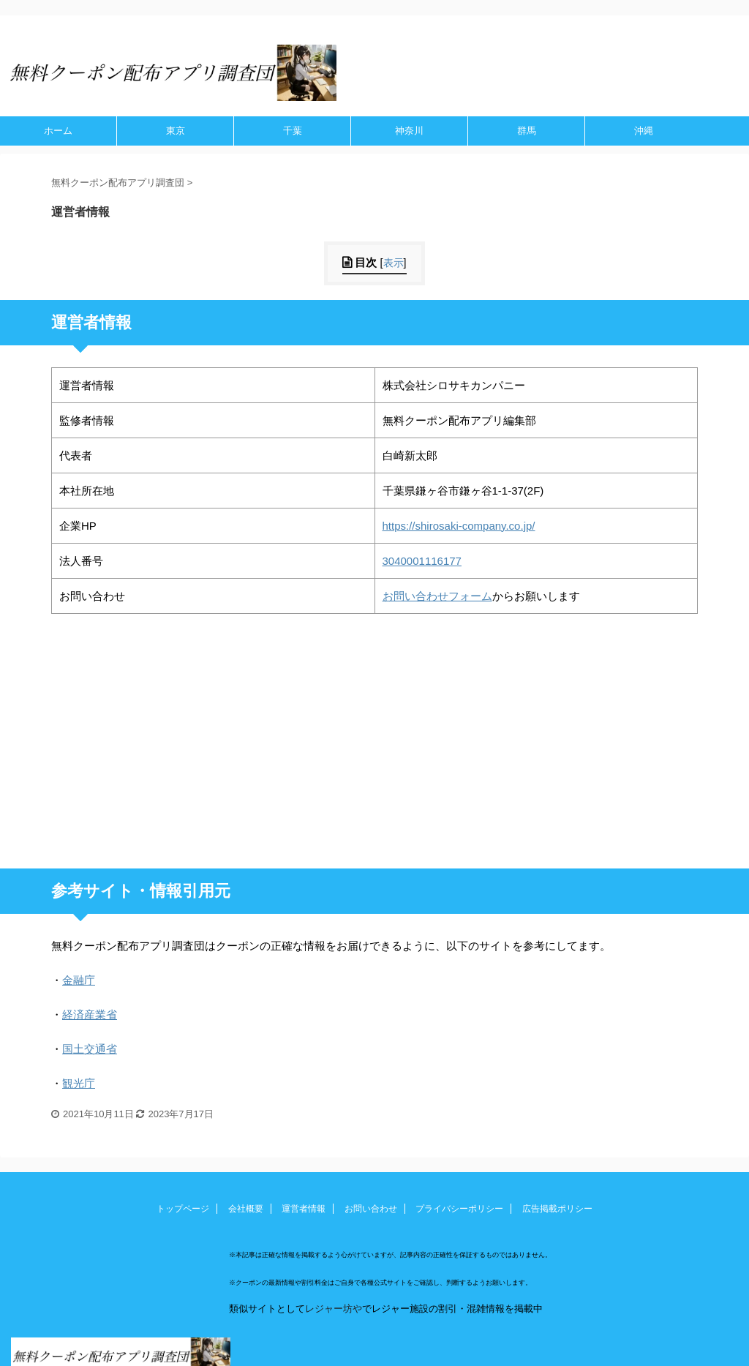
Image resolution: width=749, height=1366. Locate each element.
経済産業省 (89, 1014)
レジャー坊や (333, 1308)
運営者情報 (303, 1209)
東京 (175, 130)
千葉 (292, 130)
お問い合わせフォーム (437, 596)
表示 (393, 263)
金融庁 (78, 980)
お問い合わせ (371, 1209)
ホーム (58, 130)
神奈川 (409, 130)
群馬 (526, 130)
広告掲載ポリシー (557, 1209)
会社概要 (245, 1209)
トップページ (183, 1209)
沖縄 (643, 130)
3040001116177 (422, 561)
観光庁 (78, 1083)
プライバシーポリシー (459, 1209)
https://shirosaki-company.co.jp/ (459, 525)
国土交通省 (89, 1049)
